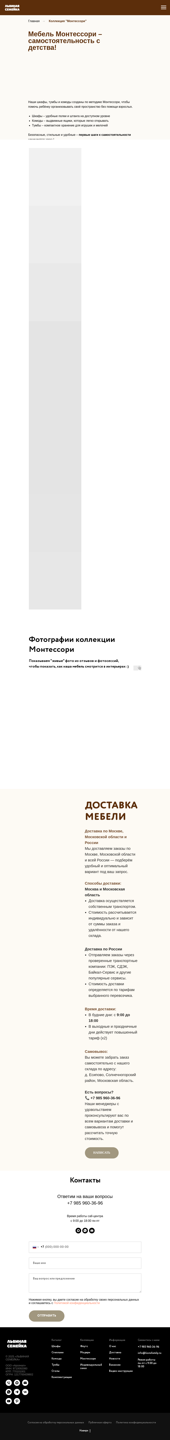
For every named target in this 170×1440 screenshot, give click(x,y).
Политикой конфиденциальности (77, 1303)
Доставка (115, 1352)
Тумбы (55, 1365)
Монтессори (88, 1358)
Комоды (57, 1358)
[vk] (25, 1394)
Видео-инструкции (121, 1371)
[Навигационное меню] (163, 7)
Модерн (85, 1352)
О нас (112, 1346)
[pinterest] (17, 1403)
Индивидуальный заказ (91, 1367)
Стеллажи (58, 1352)
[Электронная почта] (92, 1230)
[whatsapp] (85, 1230)
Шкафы (56, 1346)
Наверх (85, 1431)
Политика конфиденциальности (136, 1422)
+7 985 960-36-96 (85, 1202)
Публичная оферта (100, 1422)
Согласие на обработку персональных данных (56, 1422)
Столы (56, 1371)
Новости (114, 1358)
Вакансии (115, 1365)
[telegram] (17, 1394)
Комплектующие (62, 1377)
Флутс (84, 1346)
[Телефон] (9, 1384)
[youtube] (9, 1403)
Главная (34, 21)
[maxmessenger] (78, 1230)
